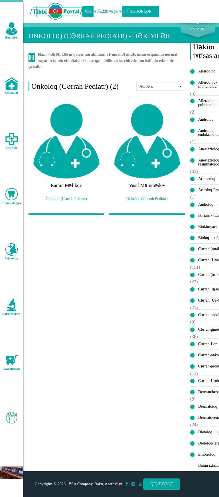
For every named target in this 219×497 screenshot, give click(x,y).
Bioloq (203, 238)
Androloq (206, 119)
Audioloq (205, 204)
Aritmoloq (206, 179)
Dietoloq (205, 432)
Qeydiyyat (162, 484)
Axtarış (197, 29)
